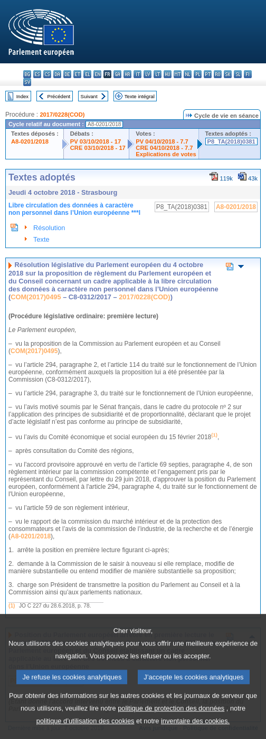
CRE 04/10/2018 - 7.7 (164, 148)
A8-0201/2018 (30, 141)
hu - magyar (168, 74)
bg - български (27, 74)
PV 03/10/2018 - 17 (95, 141)
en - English (97, 74)
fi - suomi (248, 74)
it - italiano (137, 74)
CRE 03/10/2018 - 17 (98, 148)
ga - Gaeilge (117, 74)
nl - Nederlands (188, 74)
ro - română (218, 74)
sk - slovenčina (228, 74)
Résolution (49, 228)
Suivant (89, 96)
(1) (11, 606)
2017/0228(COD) (62, 114)
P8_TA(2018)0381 (231, 141)
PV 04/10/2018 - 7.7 (162, 141)
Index (22, 96)
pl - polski (198, 74)
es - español (37, 74)
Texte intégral (140, 96)
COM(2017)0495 (36, 297)
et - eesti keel (77, 74)
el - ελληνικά (87, 74)
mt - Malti (178, 74)
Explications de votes (166, 154)
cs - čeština (47, 74)
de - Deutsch (67, 74)
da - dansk (57, 74)
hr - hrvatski (127, 74)
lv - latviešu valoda (147, 74)
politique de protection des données (171, 723)
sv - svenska (27, 82)
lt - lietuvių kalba (158, 74)
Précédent (59, 96)
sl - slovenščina (238, 74)
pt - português (208, 74)
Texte (41, 239)
